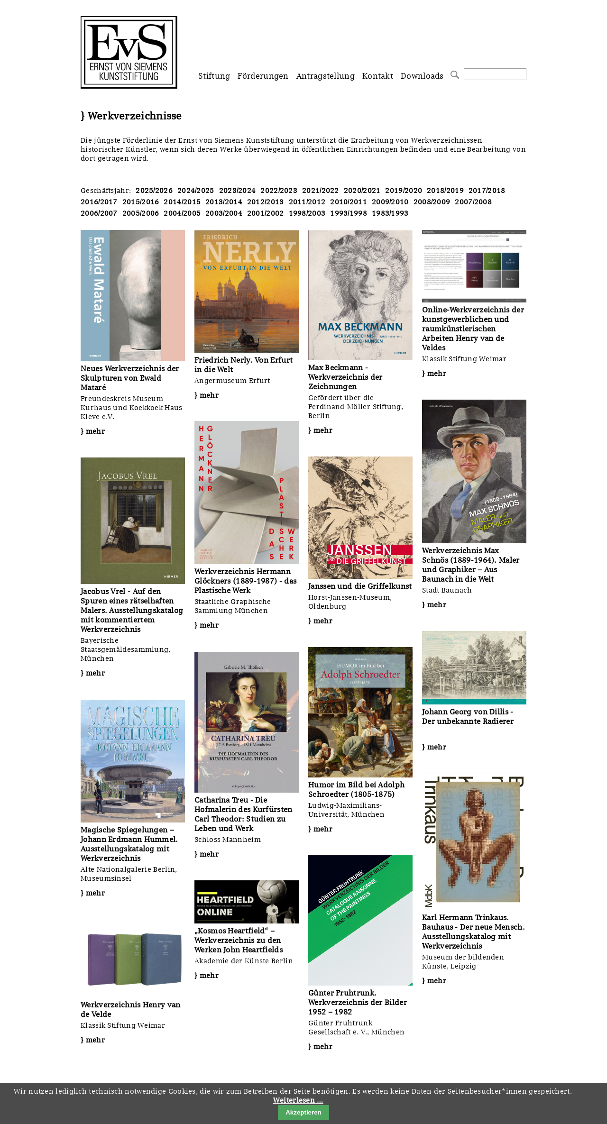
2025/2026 (154, 190)
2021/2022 (320, 190)
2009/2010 (390, 202)
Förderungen (263, 76)
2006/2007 (99, 213)
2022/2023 (278, 190)
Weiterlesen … (298, 1100)
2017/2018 (487, 190)
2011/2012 (307, 202)
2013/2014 (223, 202)
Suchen (453, 74)
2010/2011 (348, 202)
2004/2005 (182, 213)
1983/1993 (390, 213)
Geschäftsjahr (105, 190)
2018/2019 (445, 190)
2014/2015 (182, 202)
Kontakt (377, 76)
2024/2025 (195, 190)
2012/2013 (265, 202)
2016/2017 (99, 202)
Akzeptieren (303, 1112)
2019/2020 (403, 190)
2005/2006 (140, 213)
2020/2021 (362, 190)
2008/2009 (432, 202)
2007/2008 (473, 202)
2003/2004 (223, 213)
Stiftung (214, 76)
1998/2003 (307, 213)
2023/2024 (237, 190)
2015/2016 (140, 202)
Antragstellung (325, 76)
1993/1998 (348, 213)
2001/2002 (265, 213)
